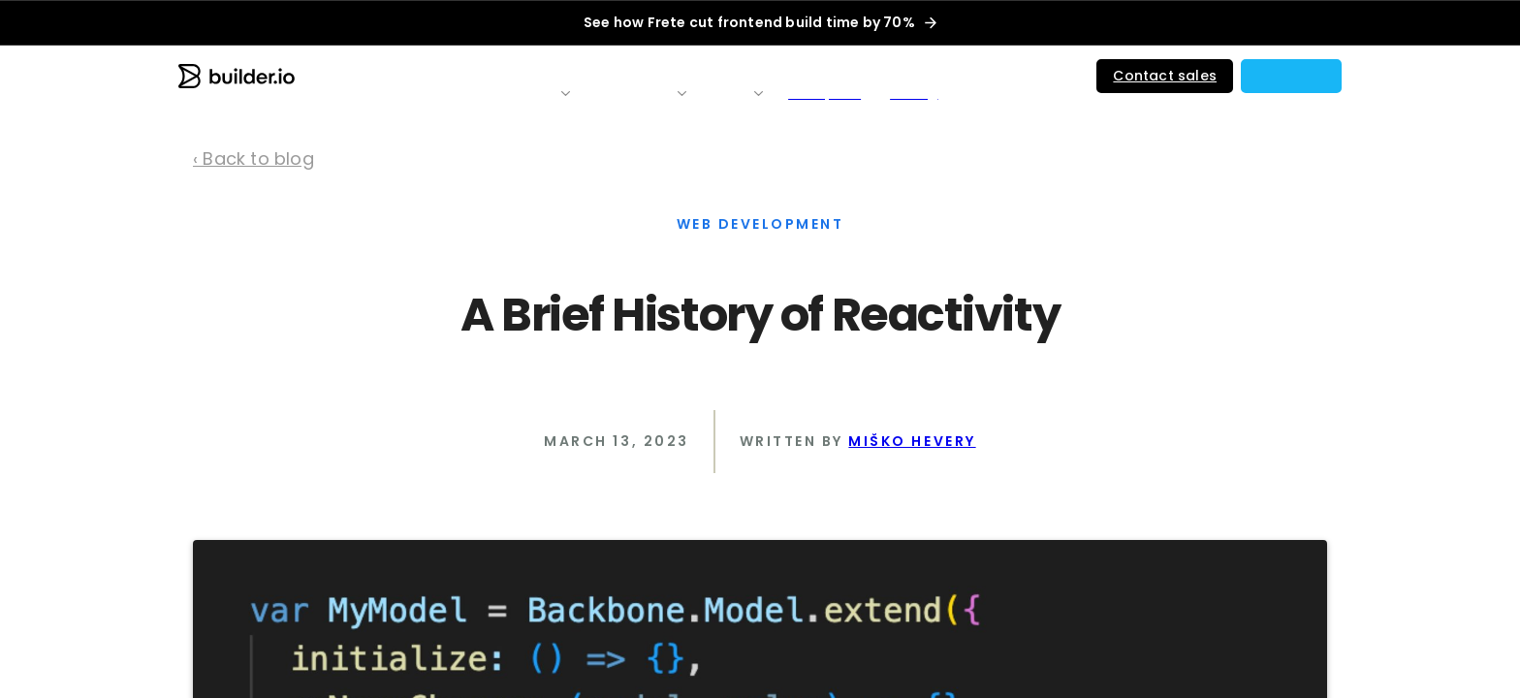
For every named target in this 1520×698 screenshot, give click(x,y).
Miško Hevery (911, 441)
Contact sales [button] (1165, 75)
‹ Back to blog (253, 158)
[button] (1291, 76)
